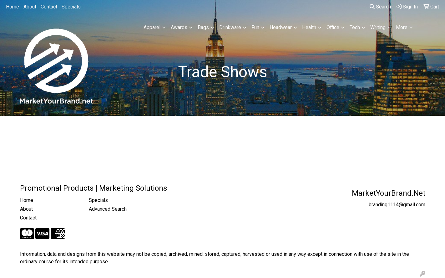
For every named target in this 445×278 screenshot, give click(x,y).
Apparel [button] (152, 27)
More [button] (401, 27)
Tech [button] (355, 27)
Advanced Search (108, 209)
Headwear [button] (281, 27)
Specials (71, 7)
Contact (49, 7)
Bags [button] (203, 27)
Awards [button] (179, 27)
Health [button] (309, 27)
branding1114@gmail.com (397, 205)
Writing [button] (378, 27)
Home (12, 7)
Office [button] (332, 27)
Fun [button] (255, 27)
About (29, 7)
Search (380, 7)
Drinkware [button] (230, 27)
